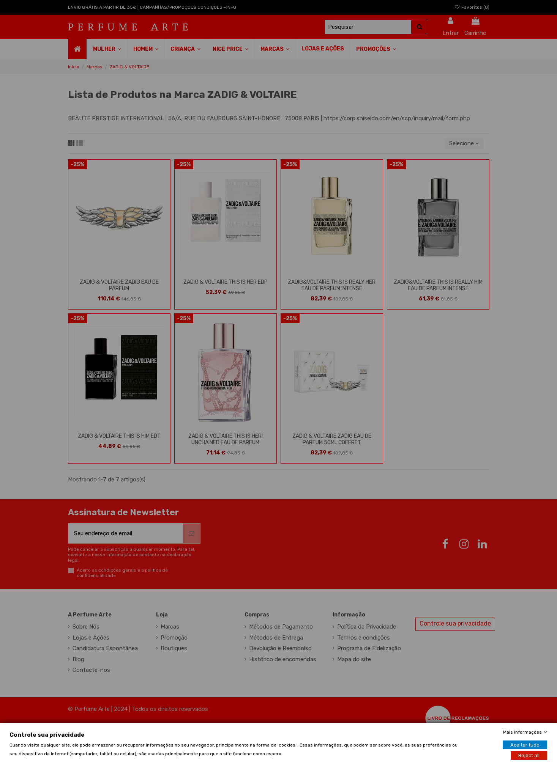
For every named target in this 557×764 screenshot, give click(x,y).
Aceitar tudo (525, 744)
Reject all (529, 755)
